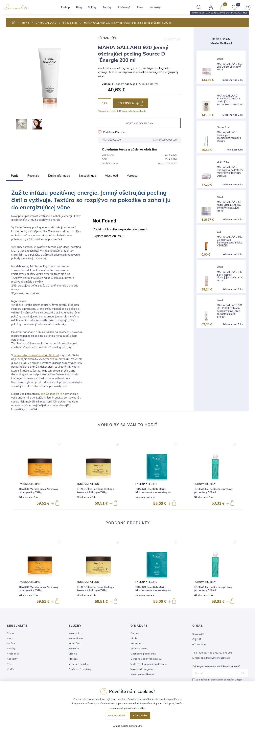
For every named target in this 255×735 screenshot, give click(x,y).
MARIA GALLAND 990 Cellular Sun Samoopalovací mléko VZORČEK (229, 241)
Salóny (11, 643)
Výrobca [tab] (132, 175)
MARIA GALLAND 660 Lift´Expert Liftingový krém (229, 67)
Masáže (73, 658)
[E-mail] (215, 673)
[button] (59, 443)
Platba (134, 638)
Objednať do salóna (139, 123)
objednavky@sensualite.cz (215, 657)
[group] (40, 473)
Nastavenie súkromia (142, 674)
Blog (81, 9)
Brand (25, 22)
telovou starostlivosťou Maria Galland (36, 355)
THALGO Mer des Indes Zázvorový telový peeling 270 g (38, 491)
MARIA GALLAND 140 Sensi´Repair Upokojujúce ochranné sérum (230, 276)
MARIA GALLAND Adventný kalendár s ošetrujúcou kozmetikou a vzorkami (230, 100)
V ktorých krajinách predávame (148, 663)
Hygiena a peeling (29, 484)
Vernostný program (141, 669)
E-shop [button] (68, 9)
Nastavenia (116, 715)
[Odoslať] (243, 673)
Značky (109, 9)
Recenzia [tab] (33, 175)
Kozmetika (75, 633)
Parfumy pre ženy (205, 484)
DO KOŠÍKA (130, 103)
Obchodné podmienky (143, 653)
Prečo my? (127, 9)
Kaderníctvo (76, 638)
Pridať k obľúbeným (111, 132)
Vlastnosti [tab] (111, 175)
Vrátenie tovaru (139, 648)
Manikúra (74, 643)
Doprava (135, 633)
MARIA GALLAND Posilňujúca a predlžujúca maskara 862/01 (229, 136)
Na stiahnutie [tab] (87, 175)
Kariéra (11, 669)
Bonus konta (139, 111)
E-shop (11, 633)
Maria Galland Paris (50, 393)
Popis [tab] (14, 175)
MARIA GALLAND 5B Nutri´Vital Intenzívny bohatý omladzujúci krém (229, 206)
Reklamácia (137, 643)
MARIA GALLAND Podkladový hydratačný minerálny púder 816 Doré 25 (230, 171)
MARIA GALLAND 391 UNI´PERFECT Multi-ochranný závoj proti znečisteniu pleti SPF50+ (229, 311)
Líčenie (73, 653)
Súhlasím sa (219, 679)
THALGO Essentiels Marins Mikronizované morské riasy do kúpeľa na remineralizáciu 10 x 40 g (155, 492)
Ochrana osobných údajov (145, 658)
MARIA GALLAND (45, 22)
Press (142, 9)
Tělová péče (70, 22)
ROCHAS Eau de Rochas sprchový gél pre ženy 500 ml (213, 491)
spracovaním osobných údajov (225, 679)
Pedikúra (74, 648)
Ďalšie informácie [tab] (59, 175)
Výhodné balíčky (78, 663)
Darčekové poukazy (80, 669)
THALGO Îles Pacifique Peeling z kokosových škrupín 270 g (95, 491)
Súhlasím (140, 715)
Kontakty (157, 9)
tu (141, 725)
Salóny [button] (95, 9)
